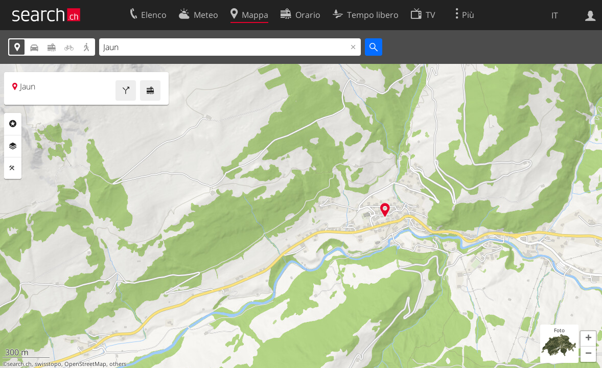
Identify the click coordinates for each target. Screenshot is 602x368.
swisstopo (48, 363)
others (117, 363)
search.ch (19, 363)
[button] (588, 339)
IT (554, 15)
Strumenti (12, 168)
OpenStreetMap (85, 363)
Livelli (12, 146)
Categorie (12, 123)
